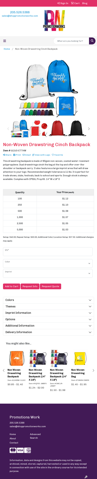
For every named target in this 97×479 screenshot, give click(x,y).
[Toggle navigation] (5, 41)
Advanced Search (35, 436)
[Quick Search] (71, 40)
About (13, 438)
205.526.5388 (20, 12)
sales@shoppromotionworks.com (20, 16)
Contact (14, 442)
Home (13, 434)
